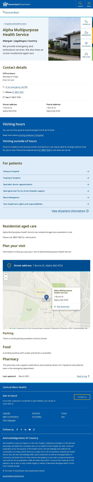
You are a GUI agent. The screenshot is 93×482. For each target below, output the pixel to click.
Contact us (86, 24)
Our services (86, 46)
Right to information (11, 417)
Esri (26, 328)
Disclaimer (36, 413)
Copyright (6, 413)
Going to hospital (11, 171)
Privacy (64, 413)
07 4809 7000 (18, 92)
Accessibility (36, 417)
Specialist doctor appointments (17, 184)
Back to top (82, 376)
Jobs (63, 417)
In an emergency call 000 (16, 87)
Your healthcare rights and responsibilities (22, 204)
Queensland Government (13, 476)
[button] (46, 298)
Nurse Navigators (11, 197)
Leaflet (13, 328)
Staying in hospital (11, 178)
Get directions (61, 306)
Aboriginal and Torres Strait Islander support (24, 191)
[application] (46, 300)
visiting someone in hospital (30, 135)
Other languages (9, 420)
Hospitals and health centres (15, 24)
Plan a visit (86, 57)
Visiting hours (86, 35)
